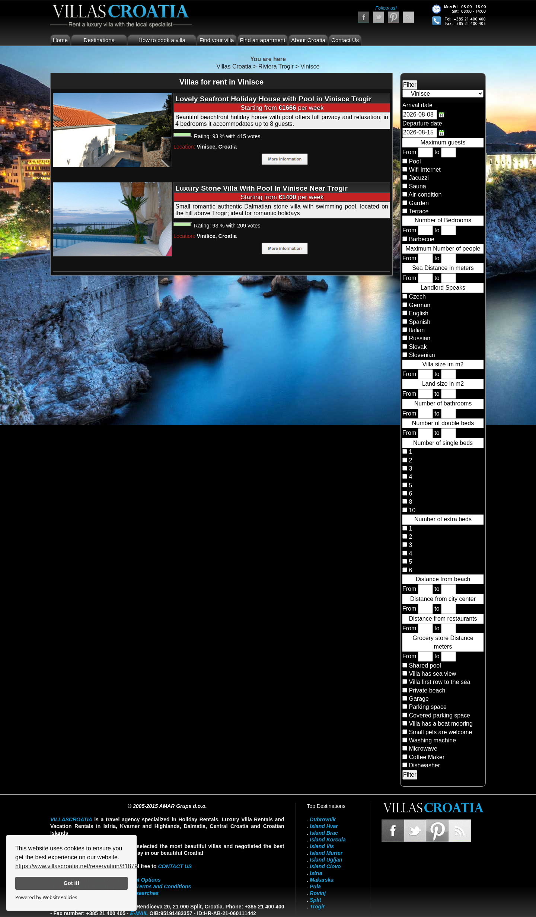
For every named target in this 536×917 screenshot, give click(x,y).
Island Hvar (324, 826)
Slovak (417, 347)
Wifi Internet (424, 169)
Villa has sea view (432, 674)
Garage (418, 698)
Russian (418, 338)
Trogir (317, 907)
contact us (175, 866)
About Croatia (308, 40)
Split (315, 900)
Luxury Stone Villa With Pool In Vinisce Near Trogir (261, 188)
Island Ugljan (326, 860)
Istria (316, 873)
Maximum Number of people (443, 248)
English (417, 313)
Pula (315, 886)
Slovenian (421, 355)
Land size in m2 (443, 384)
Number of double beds (443, 423)
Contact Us (345, 40)
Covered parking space (439, 715)
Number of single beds (443, 443)
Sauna (417, 186)
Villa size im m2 (443, 364)
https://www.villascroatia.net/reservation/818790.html (84, 866)
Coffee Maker (426, 757)
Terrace (418, 211)
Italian (416, 330)
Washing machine (432, 740)
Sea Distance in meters (442, 268)
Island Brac (324, 833)
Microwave (423, 748)
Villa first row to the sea (439, 682)
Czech (416, 296)
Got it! (71, 883)
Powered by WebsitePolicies (46, 897)
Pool (415, 161)
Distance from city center (443, 599)
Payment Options (139, 880)
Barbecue (421, 239)
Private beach (427, 690)
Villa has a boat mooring (440, 723)
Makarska (322, 880)
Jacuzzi (418, 178)
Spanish (418, 322)
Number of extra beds (443, 519)
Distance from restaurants (443, 618)
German (418, 305)
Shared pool (425, 665)
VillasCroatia (71, 819)
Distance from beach (443, 579)
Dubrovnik (322, 819)
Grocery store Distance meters (442, 642)
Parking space (427, 707)
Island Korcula (327, 840)
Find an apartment (262, 40)
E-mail (139, 913)
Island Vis (322, 846)
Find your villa (217, 40)
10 (411, 510)
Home (60, 40)
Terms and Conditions (163, 886)
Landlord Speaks (443, 287)
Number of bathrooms (443, 403)
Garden (418, 203)
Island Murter (326, 853)
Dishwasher (424, 765)
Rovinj (318, 893)
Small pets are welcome (440, 732)
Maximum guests (443, 142)
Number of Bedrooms (443, 220)
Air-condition (425, 194)
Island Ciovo (325, 866)
